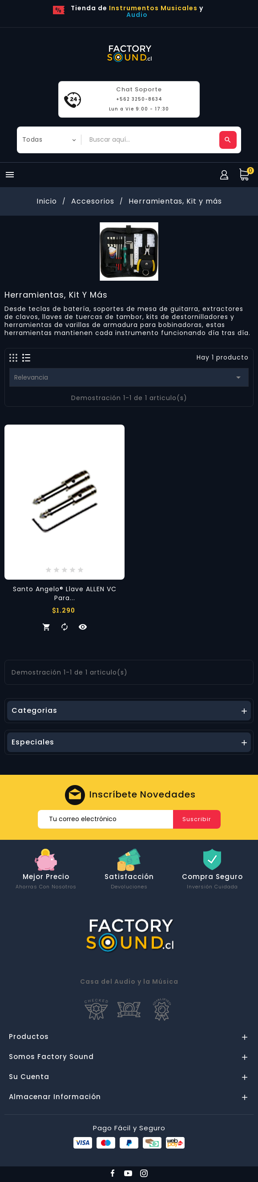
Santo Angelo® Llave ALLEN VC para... (65, 593)
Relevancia (129, 377)
